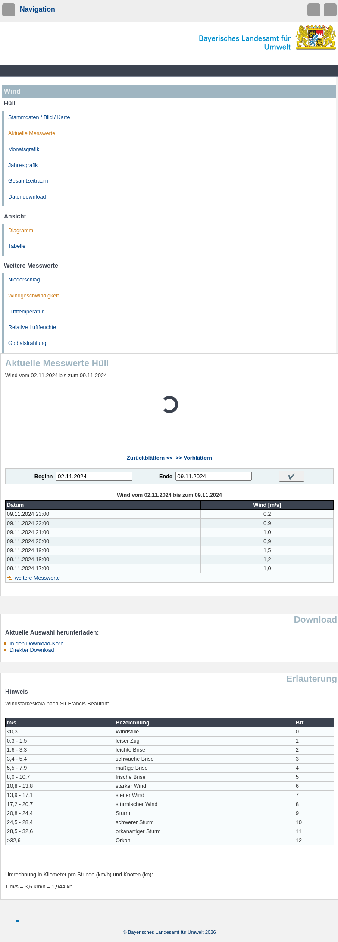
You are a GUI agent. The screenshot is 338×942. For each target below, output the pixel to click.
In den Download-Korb (36, 644)
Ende (165, 477)
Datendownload (27, 197)
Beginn (43, 477)
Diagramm (20, 231)
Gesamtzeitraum (28, 181)
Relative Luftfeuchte (32, 327)
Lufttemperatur (26, 312)
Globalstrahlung (27, 343)
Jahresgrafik (23, 165)
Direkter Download (31, 650)
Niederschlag (24, 280)
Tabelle (16, 246)
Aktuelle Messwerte (31, 133)
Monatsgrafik (23, 149)
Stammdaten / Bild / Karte (39, 117)
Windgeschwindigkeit (33, 296)
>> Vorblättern (193, 458)
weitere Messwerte (37, 578)
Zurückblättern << (149, 458)
